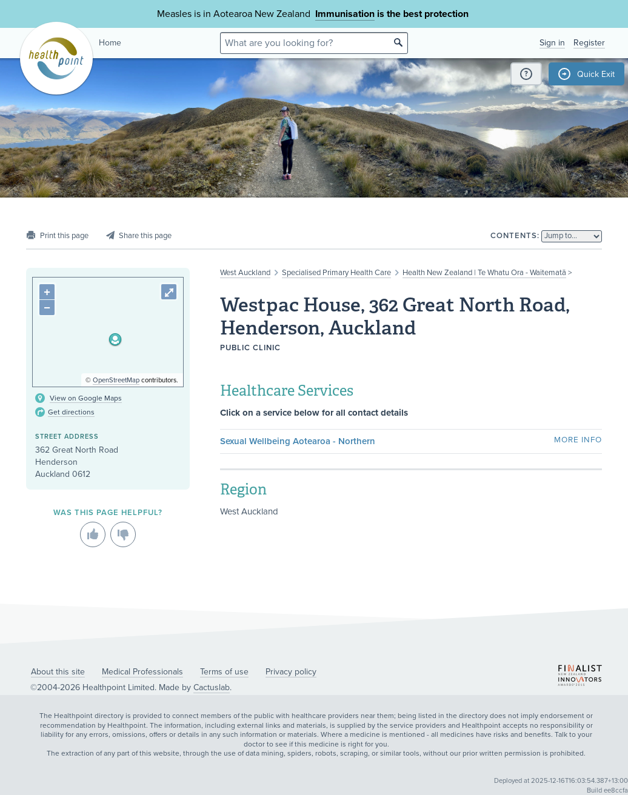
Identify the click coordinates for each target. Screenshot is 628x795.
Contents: (514, 236)
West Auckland (245, 273)
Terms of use (224, 672)
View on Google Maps (86, 398)
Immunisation (345, 14)
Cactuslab (211, 687)
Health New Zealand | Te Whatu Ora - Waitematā (484, 273)
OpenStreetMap (116, 380)
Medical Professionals (142, 672)
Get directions (71, 412)
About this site (58, 672)
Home (110, 43)
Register (589, 43)
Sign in (552, 43)
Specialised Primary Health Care (336, 273)
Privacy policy (291, 672)
